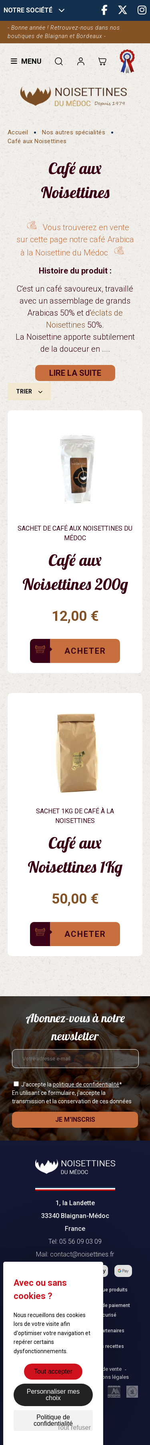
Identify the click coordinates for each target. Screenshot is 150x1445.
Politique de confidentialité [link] (53, 1420)
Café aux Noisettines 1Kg (75, 855)
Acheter (85, 651)
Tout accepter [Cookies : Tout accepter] (53, 1371)
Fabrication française (129, 61)
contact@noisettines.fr (82, 1254)
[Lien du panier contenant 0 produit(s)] (102, 61)
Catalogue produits (106, 1290)
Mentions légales (109, 1377)
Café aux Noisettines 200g (75, 572)
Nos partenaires (106, 1331)
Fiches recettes (106, 1346)
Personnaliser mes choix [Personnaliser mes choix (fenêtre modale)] (53, 1394)
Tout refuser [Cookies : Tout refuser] (74, 1427)
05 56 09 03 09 (80, 1241)
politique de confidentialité (86, 1084)
